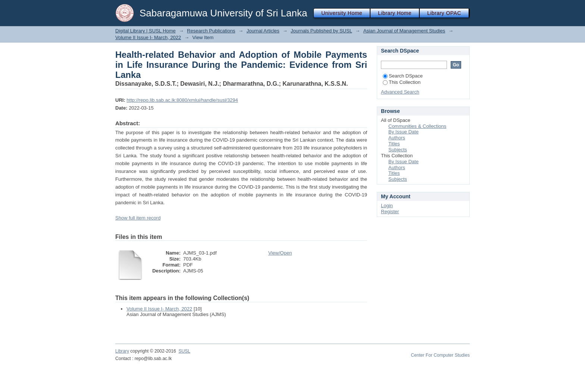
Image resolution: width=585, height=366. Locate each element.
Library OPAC (444, 13)
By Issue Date (403, 132)
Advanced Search (400, 92)
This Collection (401, 82)
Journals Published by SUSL (321, 31)
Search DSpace (403, 76)
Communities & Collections (417, 126)
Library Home (395, 13)
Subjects (397, 149)
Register (390, 211)
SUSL (184, 351)
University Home (341, 13)
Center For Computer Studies (440, 355)
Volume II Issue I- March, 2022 (148, 37)
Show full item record (137, 218)
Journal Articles (263, 31)
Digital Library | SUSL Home (145, 31)
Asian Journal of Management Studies (404, 31)
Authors (396, 138)
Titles (394, 143)
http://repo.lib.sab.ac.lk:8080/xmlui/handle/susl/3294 (182, 100)
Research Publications (211, 31)
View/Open (280, 253)
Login (387, 205)
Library (122, 351)
